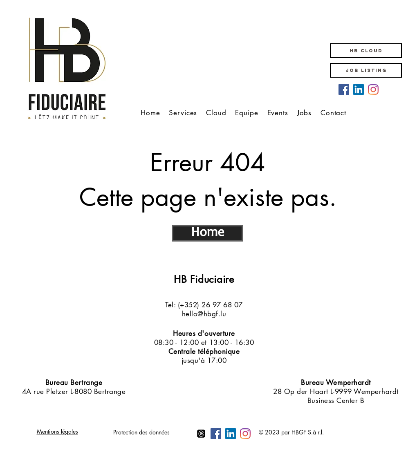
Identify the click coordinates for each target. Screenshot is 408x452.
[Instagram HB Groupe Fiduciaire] (373, 89)
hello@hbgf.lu (204, 313)
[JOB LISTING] (366, 70)
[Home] (207, 233)
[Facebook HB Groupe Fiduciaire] (344, 89)
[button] (366, 50)
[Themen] (201, 433)
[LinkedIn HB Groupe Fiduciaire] (358, 89)
